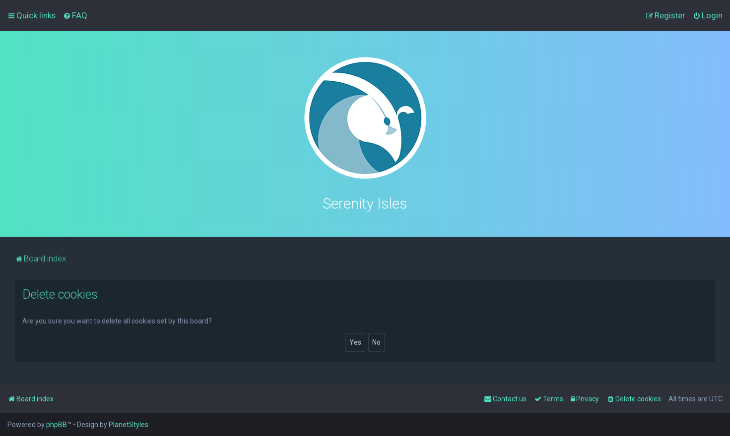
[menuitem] (75, 15)
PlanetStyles (128, 425)
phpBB (56, 425)
